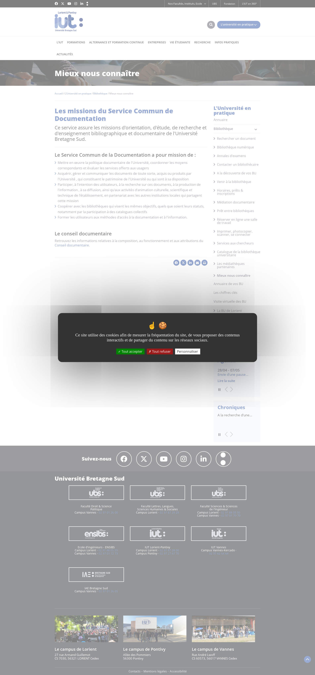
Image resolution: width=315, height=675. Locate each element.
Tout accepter (130, 351)
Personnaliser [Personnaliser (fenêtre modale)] (187, 351)
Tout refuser (160, 351)
